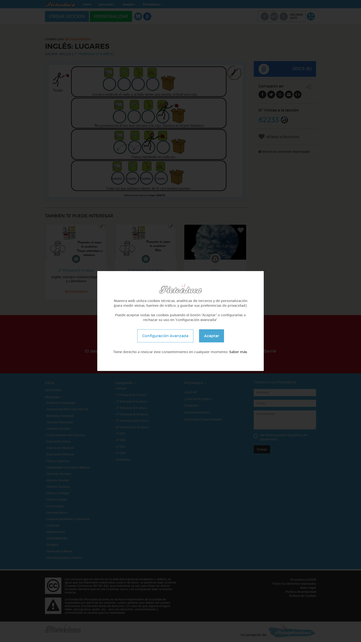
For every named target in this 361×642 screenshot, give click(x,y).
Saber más (238, 352)
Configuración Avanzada (165, 335)
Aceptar (211, 335)
